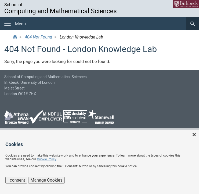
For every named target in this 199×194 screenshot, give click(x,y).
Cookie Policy (46, 159)
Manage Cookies (46, 180)
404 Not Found (38, 37)
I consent (16, 180)
